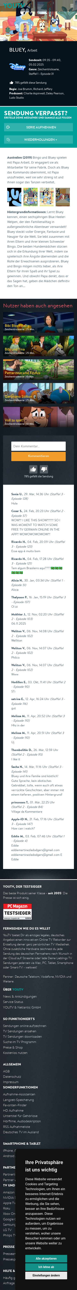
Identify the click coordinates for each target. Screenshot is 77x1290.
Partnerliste (11, 1174)
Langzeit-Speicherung (18, 1100)
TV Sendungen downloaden (22, 1036)
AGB (6, 1071)
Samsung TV (12, 1224)
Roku (6, 1208)
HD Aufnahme (13, 1110)
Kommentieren (38, 456)
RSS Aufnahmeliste (16, 1127)
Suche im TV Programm (19, 1042)
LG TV (7, 1230)
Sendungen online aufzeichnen (24, 1026)
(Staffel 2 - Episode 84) (27, 807)
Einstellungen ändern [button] (46, 1275)
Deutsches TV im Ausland (21, 1132)
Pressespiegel (12, 1259)
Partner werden (14, 1180)
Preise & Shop (13, 1047)
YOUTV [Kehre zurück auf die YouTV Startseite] (14, 5)
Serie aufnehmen (41, 127)
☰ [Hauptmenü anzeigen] (72, 5)
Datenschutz (12, 1076)
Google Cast (12, 1219)
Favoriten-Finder (15, 1105)
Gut (33, 469)
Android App (12, 1156)
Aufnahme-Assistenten (19, 1094)
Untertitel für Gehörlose (20, 1116)
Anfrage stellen (14, 1283)
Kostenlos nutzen (15, 1053)
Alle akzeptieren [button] (46, 1258)
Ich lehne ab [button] (46, 1267)
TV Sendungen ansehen (19, 1031)
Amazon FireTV (13, 1192)
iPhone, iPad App (15, 1150)
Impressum (10, 1082)
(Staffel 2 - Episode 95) (27, 754)
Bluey (17, 50)
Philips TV (10, 1235)
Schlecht (44, 469)
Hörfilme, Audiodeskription (22, 1121)
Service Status (13, 1002)
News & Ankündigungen (20, 996)
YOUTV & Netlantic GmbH (22, 1007)
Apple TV (9, 1203)
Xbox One (10, 1214)
